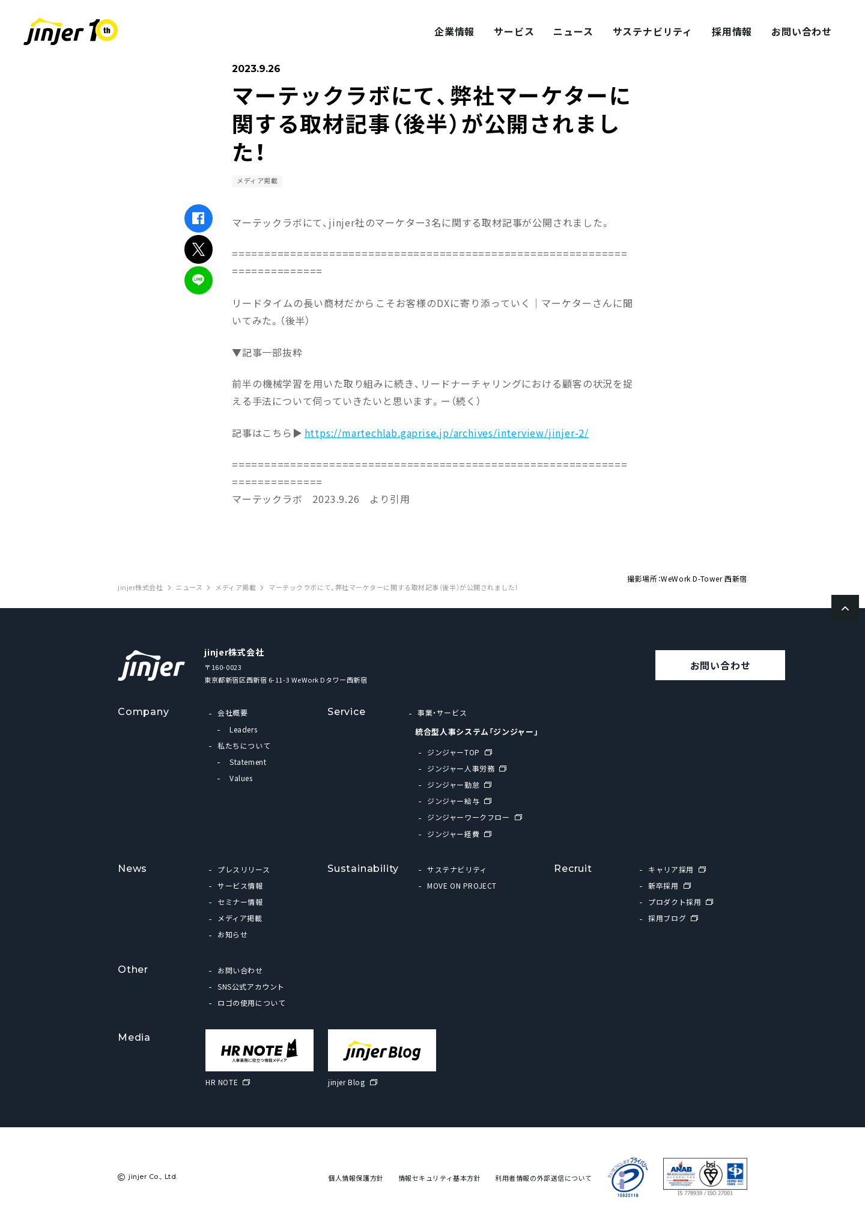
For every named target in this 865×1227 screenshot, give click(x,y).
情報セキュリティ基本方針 (439, 1178)
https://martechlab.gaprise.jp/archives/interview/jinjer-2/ (447, 432)
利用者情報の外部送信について (543, 1178)
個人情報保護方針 (355, 1178)
